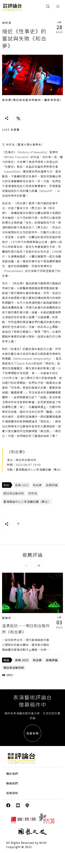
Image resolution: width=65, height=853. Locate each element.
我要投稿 (32, 733)
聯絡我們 (12, 783)
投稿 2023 (22, 485)
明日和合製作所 (13, 493)
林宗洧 (6, 23)
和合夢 (37, 485)
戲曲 (6, 485)
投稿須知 (12, 793)
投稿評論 (52, 485)
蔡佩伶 (6, 618)
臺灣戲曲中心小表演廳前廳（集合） (27, 502)
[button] (26, 565)
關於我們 (12, 774)
